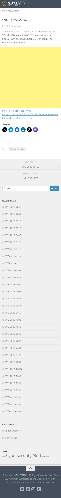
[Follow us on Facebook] (28, 489)
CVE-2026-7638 (13, 334)
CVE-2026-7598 (13, 390)
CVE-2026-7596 (13, 404)
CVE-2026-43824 (13, 369)
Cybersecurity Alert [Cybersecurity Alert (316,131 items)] (23, 455)
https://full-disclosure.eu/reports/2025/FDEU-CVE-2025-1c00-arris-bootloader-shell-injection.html (30, 114)
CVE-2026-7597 (13, 397)
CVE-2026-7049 (13, 214)
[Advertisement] (30, 77)
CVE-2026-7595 (13, 411)
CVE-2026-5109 (13, 270)
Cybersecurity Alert (17, 149)
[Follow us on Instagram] (33, 489)
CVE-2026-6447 (13, 235)
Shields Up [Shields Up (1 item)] (45, 456)
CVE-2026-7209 (13, 348)
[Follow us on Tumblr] (39, 489)
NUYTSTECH (22, 475)
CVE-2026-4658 (13, 326)
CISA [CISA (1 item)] (4, 456)
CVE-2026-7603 (13, 291)
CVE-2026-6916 (13, 221)
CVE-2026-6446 (13, 312)
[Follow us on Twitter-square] (22, 489)
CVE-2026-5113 (13, 242)
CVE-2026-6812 (13, 228)
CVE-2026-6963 (13, 305)
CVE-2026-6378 (13, 355)
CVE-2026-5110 (13, 263)
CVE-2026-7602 (13, 341)
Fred (7, 26)
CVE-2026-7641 (13, 277)
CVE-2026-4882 (13, 319)
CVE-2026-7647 (13, 207)
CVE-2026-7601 (13, 362)
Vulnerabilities (10, 11)
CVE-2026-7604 (13, 284)
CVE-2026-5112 (13, 249)
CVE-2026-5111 (13, 256)
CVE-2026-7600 (13, 376)
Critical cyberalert (13, 430)
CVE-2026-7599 (13, 383)
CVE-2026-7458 (13, 298)
